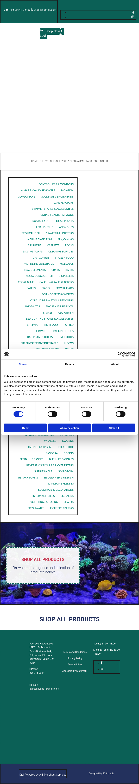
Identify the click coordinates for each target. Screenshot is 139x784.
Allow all (113, 427)
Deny (25, 427)
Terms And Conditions (75, 652)
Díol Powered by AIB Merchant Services (42, 774)
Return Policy (75, 664)
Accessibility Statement (74, 671)
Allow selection (69, 427)
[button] (50, 31)
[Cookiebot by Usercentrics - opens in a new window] (120, 354)
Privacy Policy (74, 658)
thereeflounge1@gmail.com (44, 688)
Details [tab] (69, 364)
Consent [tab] (24, 364)
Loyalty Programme (71, 161)
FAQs (89, 161)
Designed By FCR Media (101, 773)
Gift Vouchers (49, 161)
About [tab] (115, 364)
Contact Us (100, 161)
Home (34, 161)
